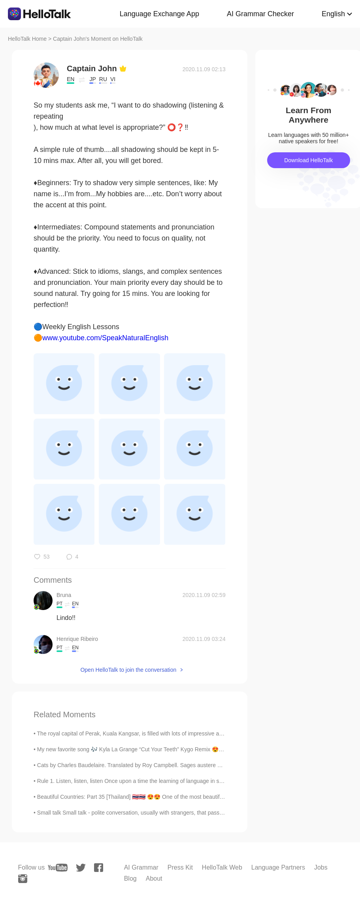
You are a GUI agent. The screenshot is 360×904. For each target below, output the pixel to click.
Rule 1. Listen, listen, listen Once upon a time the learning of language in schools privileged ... (152, 781)
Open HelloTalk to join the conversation (128, 670)
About (154, 878)
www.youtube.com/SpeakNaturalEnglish (105, 338)
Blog (130, 878)
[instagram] (22, 878)
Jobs (321, 867)
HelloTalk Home (27, 39)
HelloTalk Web (222, 867)
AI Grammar (141, 867)
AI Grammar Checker (260, 14)
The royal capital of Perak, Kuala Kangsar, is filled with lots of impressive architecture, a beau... (153, 733)
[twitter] (81, 868)
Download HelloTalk (308, 160)
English (333, 14)
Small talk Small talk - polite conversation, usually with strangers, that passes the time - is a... (151, 812)
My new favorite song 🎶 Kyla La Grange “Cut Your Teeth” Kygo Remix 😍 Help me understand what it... (164, 749)
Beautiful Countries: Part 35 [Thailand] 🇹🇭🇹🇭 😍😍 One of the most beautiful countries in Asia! (152, 797)
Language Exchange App (159, 14)
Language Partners (278, 867)
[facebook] (98, 867)
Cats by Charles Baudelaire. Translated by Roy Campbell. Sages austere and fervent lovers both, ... (159, 765)
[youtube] (58, 868)
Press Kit (180, 867)
